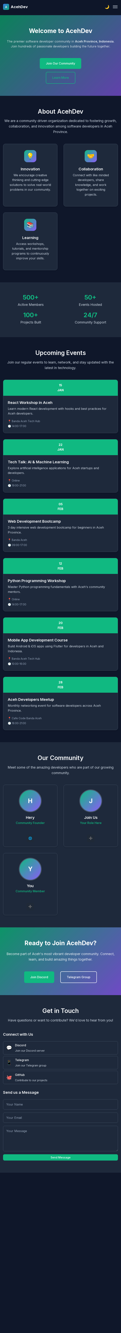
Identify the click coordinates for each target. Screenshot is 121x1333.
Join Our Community (60, 63)
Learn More (60, 77)
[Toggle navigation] (115, 7)
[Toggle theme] (107, 7)
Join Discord (39, 977)
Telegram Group (78, 977)
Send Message (61, 1157)
